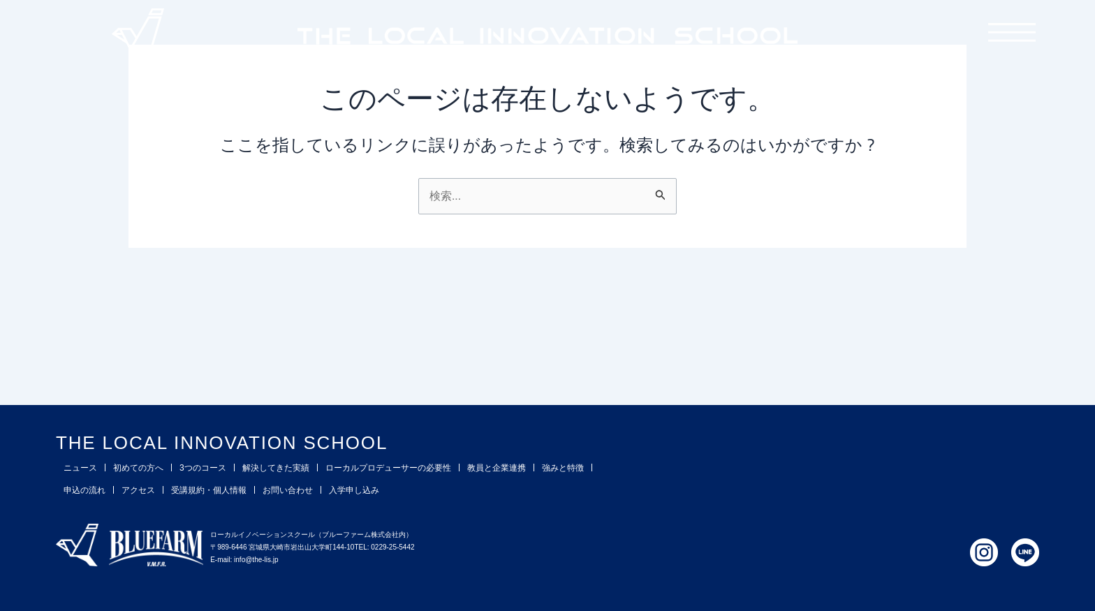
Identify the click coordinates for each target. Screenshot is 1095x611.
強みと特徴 (563, 468)
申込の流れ (84, 490)
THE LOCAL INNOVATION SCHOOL (262, 441)
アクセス (138, 490)
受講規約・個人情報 (209, 490)
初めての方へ (138, 468)
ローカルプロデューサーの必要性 (388, 468)
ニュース (80, 468)
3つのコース (202, 468)
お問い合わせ (288, 490)
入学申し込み (354, 490)
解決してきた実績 (275, 468)
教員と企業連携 (496, 468)
